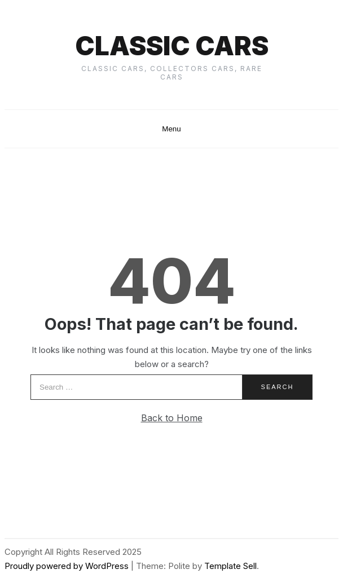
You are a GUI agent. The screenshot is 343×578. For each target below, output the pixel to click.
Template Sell (230, 566)
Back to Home (172, 417)
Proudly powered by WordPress (68, 566)
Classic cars (172, 46)
